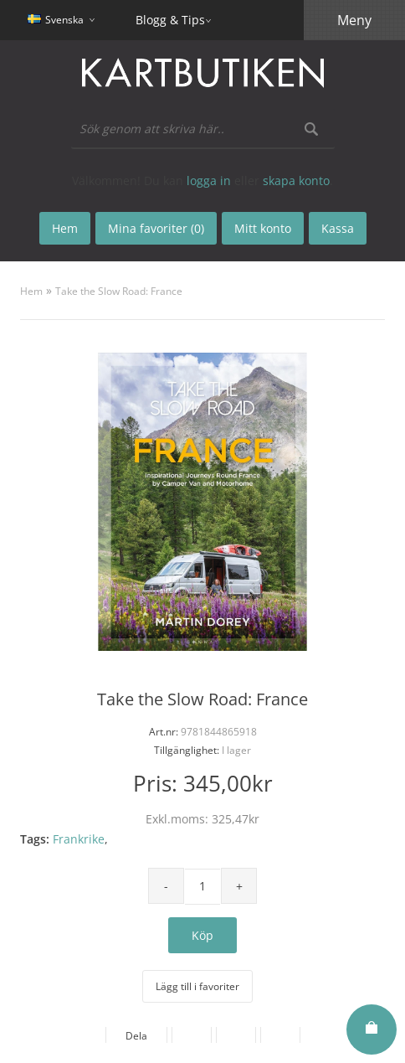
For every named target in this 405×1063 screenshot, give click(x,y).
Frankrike (79, 839)
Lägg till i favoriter (197, 986)
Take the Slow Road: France (118, 291)
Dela (136, 1036)
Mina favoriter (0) (156, 228)
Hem (31, 291)
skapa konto (296, 180)
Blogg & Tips (170, 20)
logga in (209, 180)
